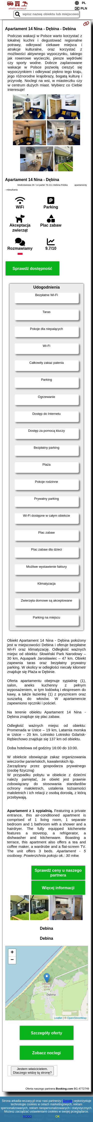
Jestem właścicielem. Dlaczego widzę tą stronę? (32, 1070)
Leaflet (58, 1017)
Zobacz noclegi (46, 1053)
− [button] (12, 960)
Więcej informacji (58, 888)
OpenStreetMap (77, 1017)
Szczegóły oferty (46, 1033)
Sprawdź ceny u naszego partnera (58, 872)
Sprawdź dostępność (32, 268)
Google (67, 1101)
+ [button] (12, 952)
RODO (27, 1116)
